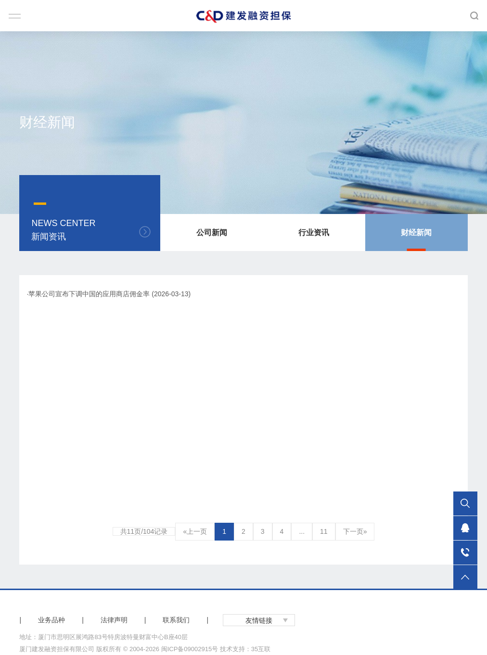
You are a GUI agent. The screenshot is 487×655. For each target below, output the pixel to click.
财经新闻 (416, 232)
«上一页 (195, 531)
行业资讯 (313, 232)
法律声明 (114, 620)
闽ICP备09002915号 (189, 649)
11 (324, 531)
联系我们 (176, 620)
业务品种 (51, 620)
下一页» (355, 531)
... (302, 531)
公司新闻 (211, 232)
